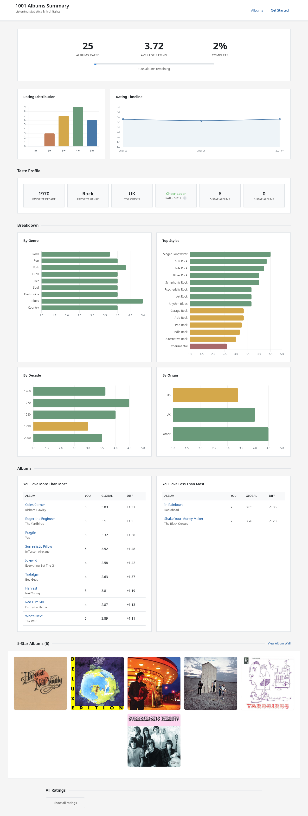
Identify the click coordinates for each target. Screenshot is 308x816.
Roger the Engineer (40, 518)
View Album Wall (279, 643)
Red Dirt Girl (34, 602)
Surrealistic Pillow (38, 546)
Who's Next (34, 616)
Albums (257, 10)
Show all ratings (65, 803)
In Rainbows (173, 504)
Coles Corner (35, 504)
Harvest (31, 588)
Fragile (30, 532)
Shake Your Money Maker (183, 518)
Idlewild (31, 560)
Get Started (280, 10)
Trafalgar (32, 574)
